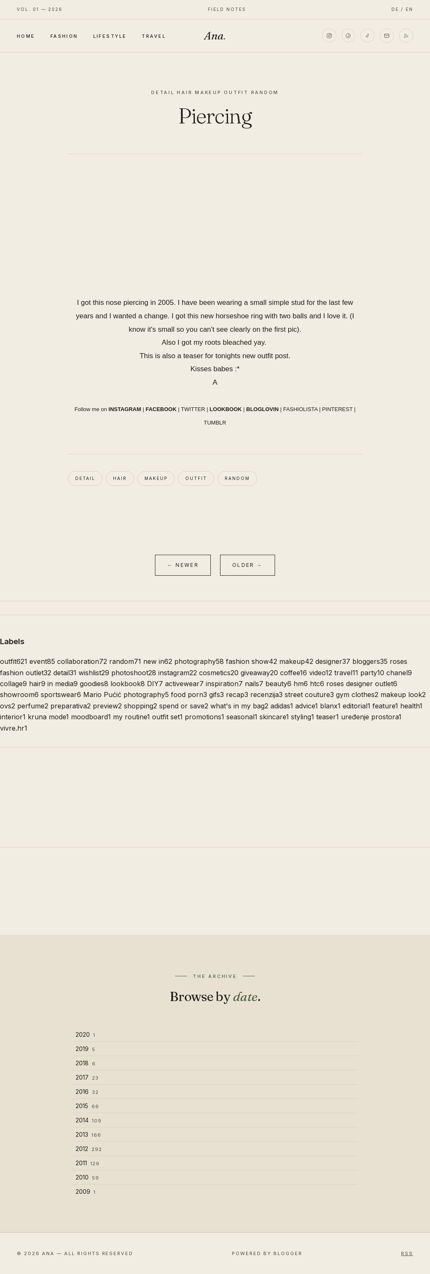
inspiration (224, 683)
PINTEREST (337, 409)
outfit (196, 478)
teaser (327, 717)
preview (107, 706)
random (237, 478)
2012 (89, 1148)
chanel (399, 672)
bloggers (370, 661)
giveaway (259, 672)
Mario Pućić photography (126, 694)
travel (346, 672)
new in (157, 661)
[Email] (387, 36)
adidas (281, 706)
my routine (131, 717)
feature (385, 706)
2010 (87, 1177)
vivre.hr (13, 728)
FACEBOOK (161, 409)
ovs (7, 706)
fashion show (251, 661)
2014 (89, 1120)
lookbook (127, 683)
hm (301, 683)
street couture (309, 694)
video (320, 672)
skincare (274, 717)
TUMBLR (215, 422)
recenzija (266, 694)
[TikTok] (367, 36)
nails (254, 683)
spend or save (183, 706)
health (411, 706)
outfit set (167, 717)
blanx (330, 706)
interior (13, 717)
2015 (87, 1105)
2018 (86, 1063)
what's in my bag (239, 706)
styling (302, 717)
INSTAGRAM (124, 409)
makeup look (403, 694)
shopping (140, 706)
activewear (184, 683)
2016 (87, 1091)
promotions (204, 717)
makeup (156, 478)
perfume (32, 706)
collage (13, 683)
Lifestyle (110, 36)
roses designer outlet (361, 683)
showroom (19, 694)
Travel (154, 36)
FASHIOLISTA (300, 409)
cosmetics (219, 672)
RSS (407, 1253)
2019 (85, 1048)
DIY (155, 683)
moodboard (91, 717)
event (42, 661)
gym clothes (357, 694)
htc (317, 683)
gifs (216, 694)
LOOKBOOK (226, 409)
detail (85, 478)
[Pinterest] (348, 36)
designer (332, 661)
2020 (85, 1034)
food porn (189, 694)
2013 (88, 1134)
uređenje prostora (371, 717)
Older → (247, 565)
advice (306, 706)
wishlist (94, 672)
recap (237, 694)
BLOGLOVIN (262, 409)
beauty (278, 683)
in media (62, 683)
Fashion (64, 36)
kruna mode (48, 717)
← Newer (183, 565)
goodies (94, 683)
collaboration (82, 661)
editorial (356, 706)
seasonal (241, 717)
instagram (177, 672)
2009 (86, 1191)
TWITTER (193, 409)
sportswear (61, 694)
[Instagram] (329, 36)
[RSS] (406, 36)
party (372, 672)
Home (26, 36)
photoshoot (133, 672)
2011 (88, 1163)
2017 (87, 1077)
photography (199, 661)
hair (120, 478)
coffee (293, 672)
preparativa (70, 706)
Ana (215, 35)
